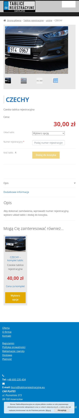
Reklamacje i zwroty (13, 351)
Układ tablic (9, 132)
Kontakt (6, 336)
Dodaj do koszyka (46, 155)
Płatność (7, 359)
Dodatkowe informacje (16, 192)
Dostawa (7, 355)
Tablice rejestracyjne (34, 20)
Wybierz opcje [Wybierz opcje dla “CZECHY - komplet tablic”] (15, 297)
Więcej (48, 410)
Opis (6, 183)
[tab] (39, 183)
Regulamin (8, 343)
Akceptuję (62, 410)
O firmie (6, 332)
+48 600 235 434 (16, 379)
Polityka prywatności (13, 347)
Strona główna (14, 20)
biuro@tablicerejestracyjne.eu (28, 387)
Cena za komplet (15, 262)
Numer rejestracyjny (13, 141)
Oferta (6, 328)
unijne (49, 20)
